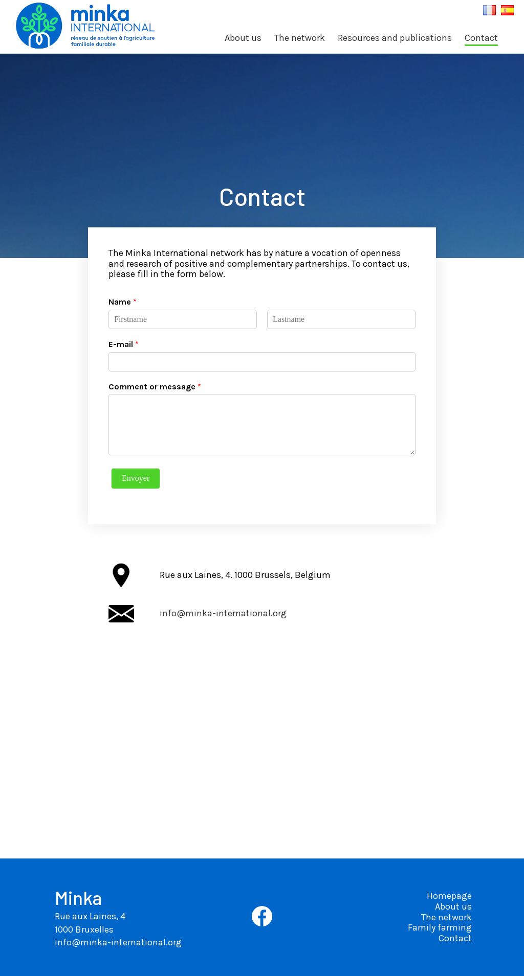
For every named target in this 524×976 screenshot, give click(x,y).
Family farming (440, 927)
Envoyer (135, 478)
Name (122, 302)
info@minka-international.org (223, 613)
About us (243, 37)
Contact (481, 37)
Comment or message (154, 386)
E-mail (123, 344)
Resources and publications (395, 37)
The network (299, 37)
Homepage (449, 895)
